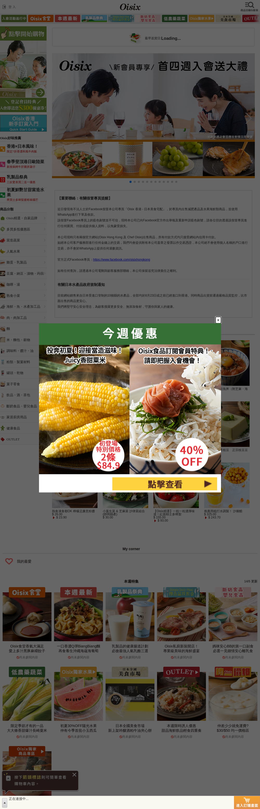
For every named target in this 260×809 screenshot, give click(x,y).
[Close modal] (218, 320)
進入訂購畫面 (247, 802)
